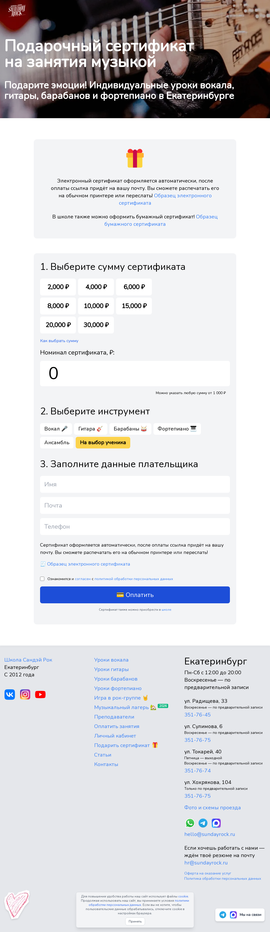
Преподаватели (114, 716)
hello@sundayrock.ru (209, 834)
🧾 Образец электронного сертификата (85, 564)
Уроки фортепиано (118, 688)
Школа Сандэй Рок (28, 659)
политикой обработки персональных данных (134, 578)
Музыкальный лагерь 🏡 (125, 707)
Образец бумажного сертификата (161, 220)
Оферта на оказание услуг (207, 873)
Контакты (106, 764)
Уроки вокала (111, 659)
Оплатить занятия (116, 726)
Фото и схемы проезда (212, 807)
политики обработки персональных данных (139, 902)
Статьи (102, 754)
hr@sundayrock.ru (206, 862)
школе (166, 610)
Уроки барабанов (116, 678)
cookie (183, 896)
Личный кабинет (115, 735)
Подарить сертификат (122, 745)
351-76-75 (197, 740)
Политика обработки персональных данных (222, 878)
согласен (83, 578)
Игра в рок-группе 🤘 (121, 697)
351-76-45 (197, 714)
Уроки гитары (111, 669)
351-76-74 (197, 770)
